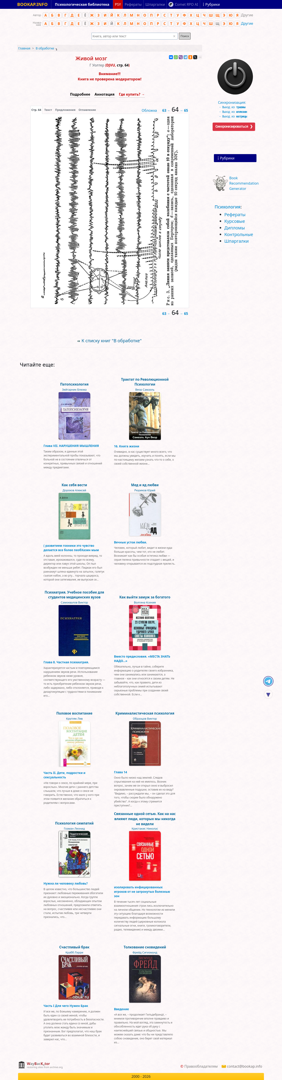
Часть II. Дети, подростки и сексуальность (64, 775)
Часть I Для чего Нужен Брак (66, 1006)
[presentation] (36, 110)
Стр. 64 (36, 110)
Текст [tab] (48, 110)
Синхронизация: (234, 102)
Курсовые (234, 221)
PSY (118, 4)
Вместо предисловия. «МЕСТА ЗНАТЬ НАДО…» (142, 658)
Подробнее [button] (80, 94)
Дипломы (234, 228)
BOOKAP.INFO (32, 4)
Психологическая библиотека (82, 4)
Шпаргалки (236, 241)
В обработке (45, 48)
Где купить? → (132, 94)
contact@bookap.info (244, 1066)
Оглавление (87, 110)
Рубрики (227, 158)
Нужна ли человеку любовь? (66, 883)
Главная (24, 48)
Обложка (149, 110)
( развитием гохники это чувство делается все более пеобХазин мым (71, 547)
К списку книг (112, 341)
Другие (247, 23)
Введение (121, 1009)
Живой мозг (91, 58)
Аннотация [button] (104, 94)
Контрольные (238, 234)
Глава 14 (120, 772)
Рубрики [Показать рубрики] (212, 4)
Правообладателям (201, 1066)
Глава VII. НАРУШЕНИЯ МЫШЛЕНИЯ (71, 446)
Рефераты (234, 215)
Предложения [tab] (65, 110)
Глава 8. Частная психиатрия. (66, 662)
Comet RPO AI (186, 4)
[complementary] (40, 1065)
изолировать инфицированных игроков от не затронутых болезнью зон (142, 891)
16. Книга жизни (126, 446)
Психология (227, 207)
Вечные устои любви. (130, 542)
